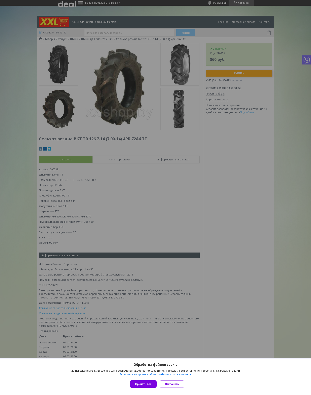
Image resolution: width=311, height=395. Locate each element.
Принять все (143, 384)
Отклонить (173, 384)
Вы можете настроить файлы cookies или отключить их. (154, 375)
